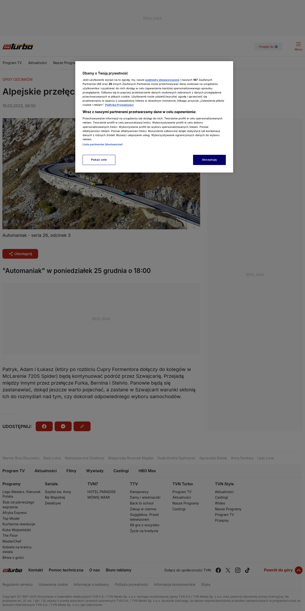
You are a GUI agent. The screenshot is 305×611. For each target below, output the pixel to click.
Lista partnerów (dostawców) (103, 144)
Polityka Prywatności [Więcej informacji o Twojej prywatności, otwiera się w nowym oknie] (119, 105)
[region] (154, 117)
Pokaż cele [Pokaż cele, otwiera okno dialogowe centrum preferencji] (99, 159)
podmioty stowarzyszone (162, 80)
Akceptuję (209, 159)
